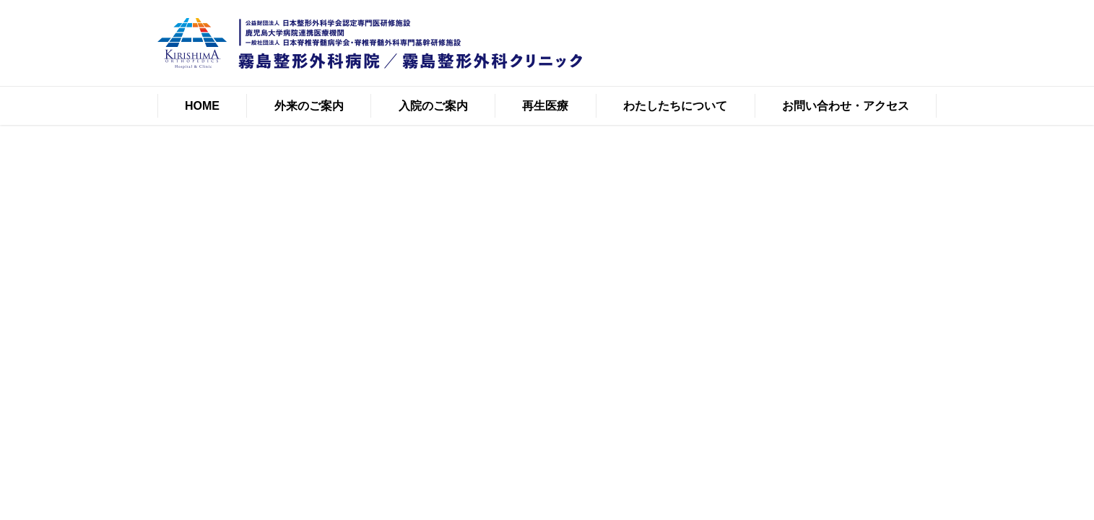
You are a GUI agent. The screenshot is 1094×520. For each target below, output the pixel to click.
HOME (202, 106)
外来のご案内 (309, 106)
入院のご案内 (433, 106)
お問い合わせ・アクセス (845, 106)
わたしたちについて (675, 106)
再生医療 (545, 106)
